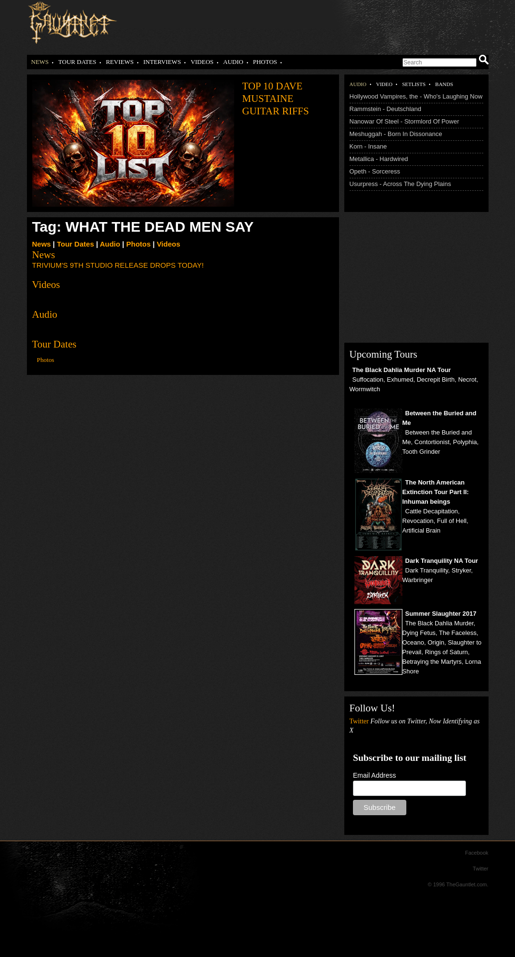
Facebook (476, 853)
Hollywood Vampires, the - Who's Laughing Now (416, 96)
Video (384, 84)
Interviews (162, 61)
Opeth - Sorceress (375, 171)
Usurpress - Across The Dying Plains (400, 183)
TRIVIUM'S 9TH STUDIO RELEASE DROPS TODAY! (118, 265)
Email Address (374, 775)
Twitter (480, 868)
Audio (233, 61)
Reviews (120, 61)
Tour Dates (77, 61)
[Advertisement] (295, 24)
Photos (265, 61)
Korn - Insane (368, 146)
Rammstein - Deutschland (386, 108)
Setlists (414, 84)
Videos (202, 61)
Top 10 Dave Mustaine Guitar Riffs (275, 98)
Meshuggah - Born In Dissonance (396, 133)
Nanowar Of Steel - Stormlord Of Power (404, 121)
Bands (444, 84)
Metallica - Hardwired (379, 158)
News (40, 61)
